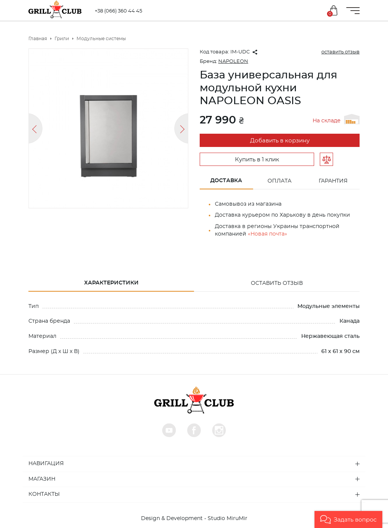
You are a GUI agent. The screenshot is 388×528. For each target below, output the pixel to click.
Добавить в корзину (280, 141)
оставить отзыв (340, 52)
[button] (348, 519)
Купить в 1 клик (257, 159)
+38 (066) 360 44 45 (120, 11)
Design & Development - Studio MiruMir (194, 518)
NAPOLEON (233, 61)
